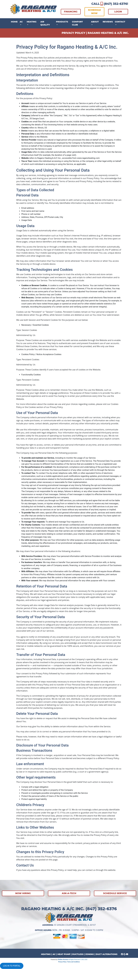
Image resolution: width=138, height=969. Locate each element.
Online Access (63, 959)
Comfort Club (77, 23)
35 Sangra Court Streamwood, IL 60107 (75, 925)
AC (54, 954)
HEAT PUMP (63, 954)
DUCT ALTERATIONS (106, 954)
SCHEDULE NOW (94, 12)
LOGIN (118, 11)
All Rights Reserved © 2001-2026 (77, 959)
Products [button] (62, 22)
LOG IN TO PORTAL (11, 966)
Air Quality (45, 23)
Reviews (108, 22)
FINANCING (70, 11)
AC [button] (21, 22)
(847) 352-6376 (115, 4)
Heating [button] (31, 22)
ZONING (89, 954)
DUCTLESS (77, 954)
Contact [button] (120, 22)
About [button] (95, 22)
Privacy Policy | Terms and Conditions (69, 962)
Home (14, 22)
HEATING (46, 954)
